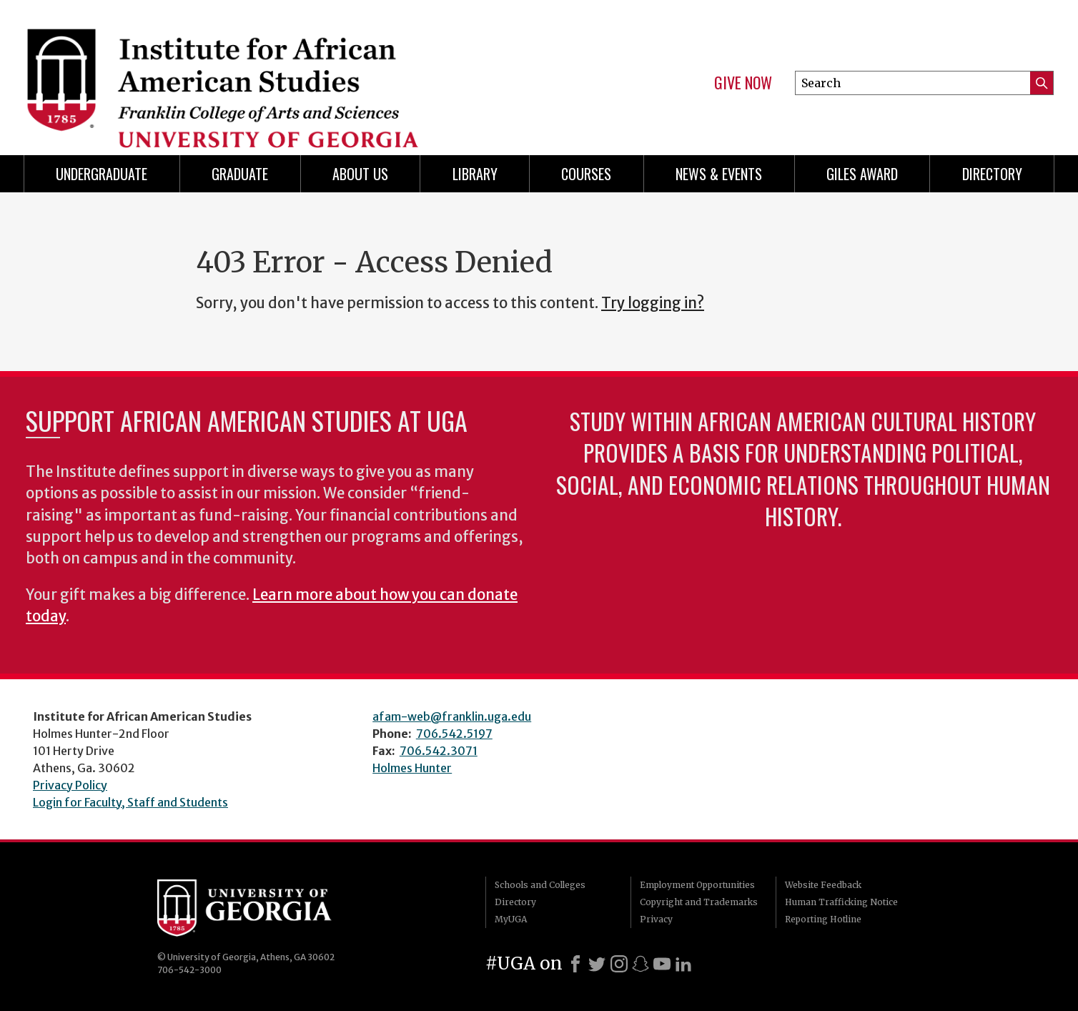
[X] (596, 963)
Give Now (743, 83)
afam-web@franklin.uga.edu (451, 716)
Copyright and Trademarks (699, 902)
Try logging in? (652, 303)
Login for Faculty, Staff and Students (130, 802)
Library (475, 173)
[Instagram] (619, 963)
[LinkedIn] (683, 963)
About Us (360, 173)
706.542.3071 (439, 751)
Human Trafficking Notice (841, 902)
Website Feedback (823, 884)
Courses (586, 173)
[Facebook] (575, 963)
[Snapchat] (640, 963)
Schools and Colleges (540, 884)
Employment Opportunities (697, 884)
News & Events (719, 173)
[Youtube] (662, 963)
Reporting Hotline (823, 919)
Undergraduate (101, 173)
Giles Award (862, 173)
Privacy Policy (70, 785)
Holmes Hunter (412, 768)
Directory (992, 173)
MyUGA (511, 919)
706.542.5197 (454, 733)
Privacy (656, 919)
